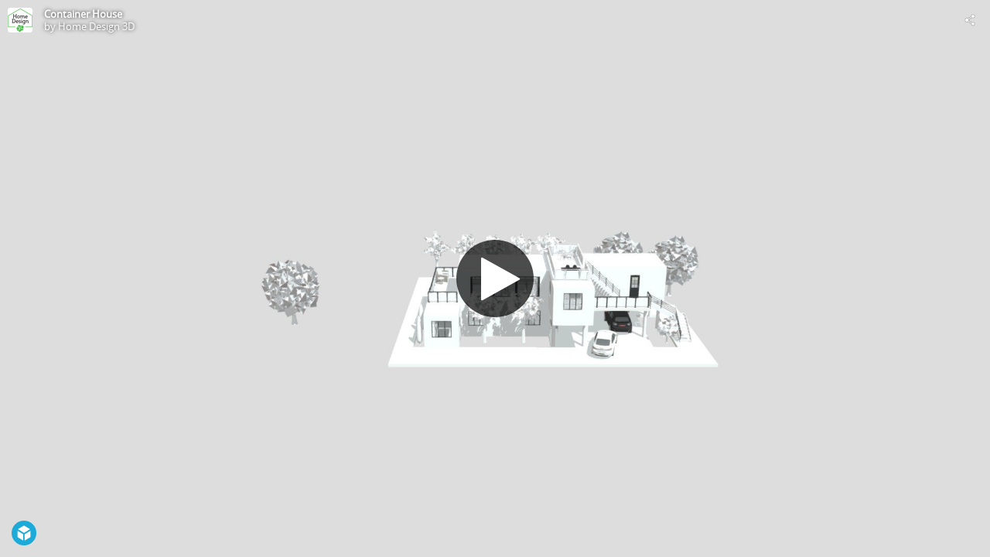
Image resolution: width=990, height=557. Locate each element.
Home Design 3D (96, 26)
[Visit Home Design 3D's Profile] (20, 20)
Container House (83, 14)
